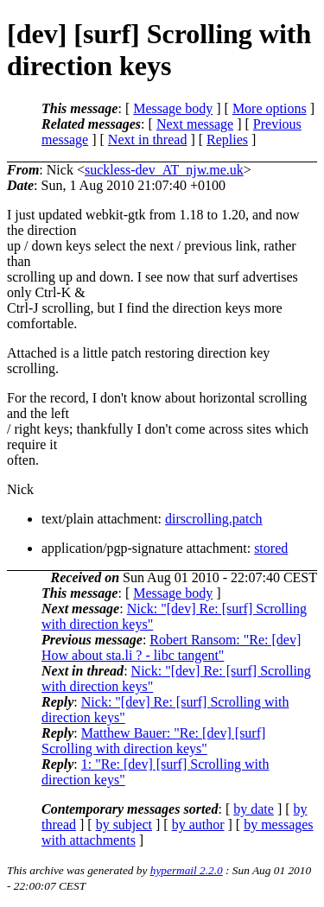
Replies (227, 139)
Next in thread (147, 139)
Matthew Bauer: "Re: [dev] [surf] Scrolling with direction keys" (153, 741)
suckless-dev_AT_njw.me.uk (164, 169)
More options (269, 108)
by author (198, 824)
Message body (173, 108)
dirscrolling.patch (213, 518)
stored (271, 548)
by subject (124, 824)
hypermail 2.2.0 (186, 870)
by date (253, 809)
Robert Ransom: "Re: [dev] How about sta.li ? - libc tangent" (171, 647)
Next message (194, 124)
